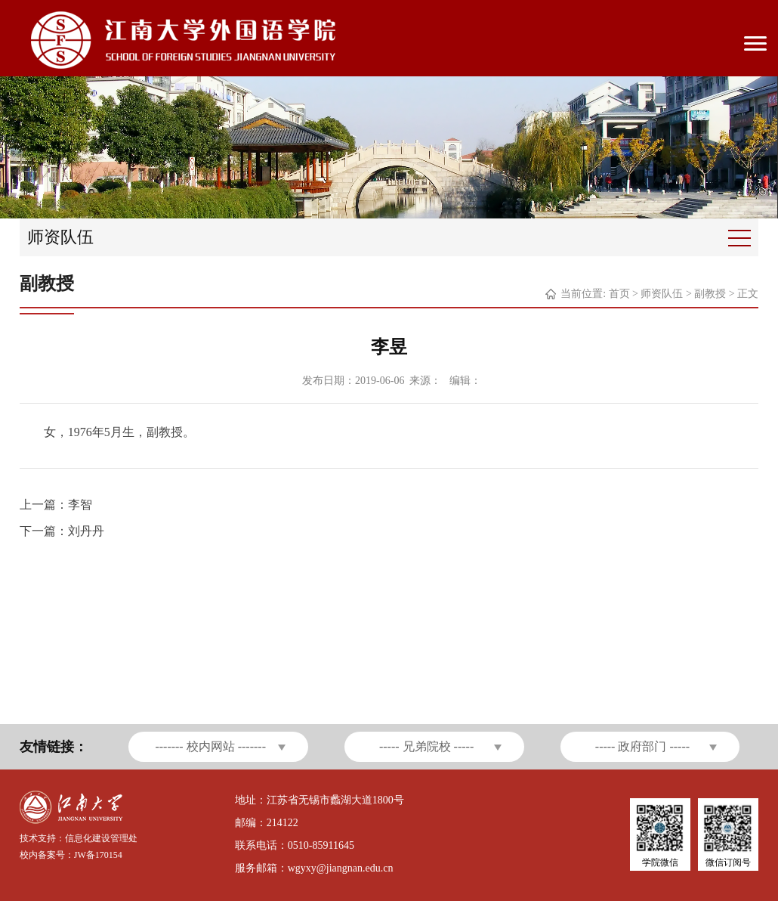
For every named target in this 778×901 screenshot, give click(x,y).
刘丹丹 (86, 531)
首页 (619, 293)
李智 (80, 504)
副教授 (710, 293)
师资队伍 (662, 293)
